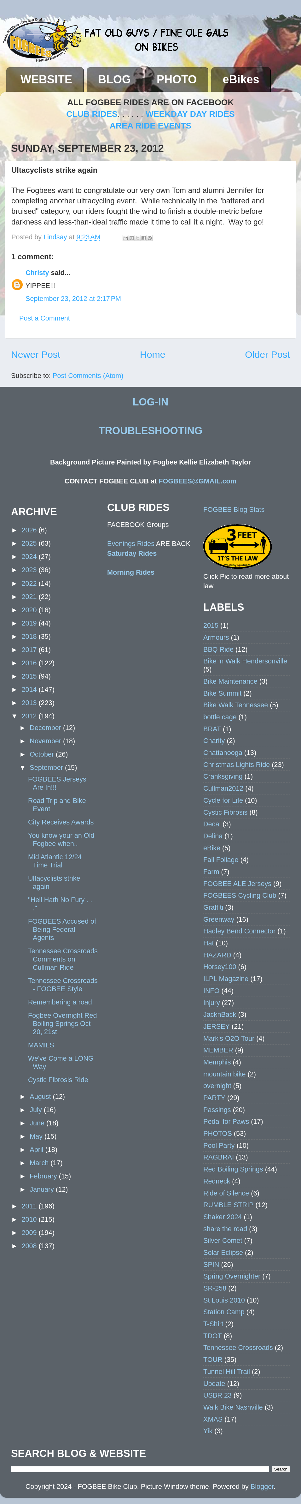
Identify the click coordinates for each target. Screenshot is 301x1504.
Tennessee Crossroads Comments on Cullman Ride (63, 959)
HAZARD (217, 955)
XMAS (213, 1419)
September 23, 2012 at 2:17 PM (73, 299)
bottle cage (220, 717)
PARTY (214, 1098)
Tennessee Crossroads (238, 1347)
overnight (217, 1086)
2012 (29, 716)
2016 (29, 663)
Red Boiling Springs (233, 1169)
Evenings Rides (130, 544)
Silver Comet (222, 1240)
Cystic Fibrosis (225, 812)
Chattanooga (222, 753)
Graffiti (213, 907)
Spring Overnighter (231, 1276)
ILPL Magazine (225, 979)
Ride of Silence (226, 1193)
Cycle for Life (223, 800)
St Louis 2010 (224, 1300)
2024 (29, 556)
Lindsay (56, 237)
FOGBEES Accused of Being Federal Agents (62, 929)
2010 (29, 1219)
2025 (29, 543)
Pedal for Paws (226, 1121)
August (41, 1096)
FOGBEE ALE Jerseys (237, 884)
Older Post (267, 354)
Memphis (217, 1062)
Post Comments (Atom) (88, 376)
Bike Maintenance (230, 681)
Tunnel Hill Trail (226, 1371)
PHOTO (177, 79)
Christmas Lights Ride (236, 765)
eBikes (241, 79)
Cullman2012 (223, 788)
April (37, 1149)
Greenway (218, 919)
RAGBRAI (218, 1157)
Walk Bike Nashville (233, 1407)
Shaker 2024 (222, 1217)
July (36, 1110)
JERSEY (216, 1026)
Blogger (262, 1486)
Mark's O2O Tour (228, 1038)
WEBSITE (46, 79)
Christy (37, 273)
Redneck (216, 1181)
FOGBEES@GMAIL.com (197, 481)
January (43, 1189)
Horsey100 (219, 967)
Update (214, 1383)
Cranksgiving (223, 776)
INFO (211, 991)
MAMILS (41, 1045)
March (40, 1163)
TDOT (212, 1336)
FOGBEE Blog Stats (233, 509)
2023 (29, 570)
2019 (29, 623)
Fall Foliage (221, 860)
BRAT (212, 729)
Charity (214, 741)
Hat (208, 943)
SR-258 (214, 1288)
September (47, 767)
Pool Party (219, 1145)
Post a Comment (44, 318)
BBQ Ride (218, 649)
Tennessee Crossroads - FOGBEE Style (63, 985)
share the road (225, 1229)
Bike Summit (222, 693)
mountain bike (224, 1074)
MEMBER (218, 1050)
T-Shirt (213, 1324)
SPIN (211, 1264)
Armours (216, 637)
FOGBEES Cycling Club (239, 895)
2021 (29, 597)
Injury (211, 1003)
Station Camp (224, 1312)
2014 (29, 689)
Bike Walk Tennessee (235, 705)
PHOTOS (217, 1133)
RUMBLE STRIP (228, 1205)
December (46, 728)
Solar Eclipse (223, 1252)
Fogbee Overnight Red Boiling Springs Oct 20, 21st (62, 1023)
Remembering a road (60, 1002)
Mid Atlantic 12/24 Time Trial (55, 861)
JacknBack (219, 1014)
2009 (29, 1233)
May (37, 1136)
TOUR (213, 1359)
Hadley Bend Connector (239, 931)
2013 (29, 703)
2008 (29, 1246)
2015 (29, 676)
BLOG (114, 79)
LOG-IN (150, 402)
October (43, 754)
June (38, 1123)
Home (152, 354)
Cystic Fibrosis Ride (58, 1080)
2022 (29, 583)
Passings (217, 1110)
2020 (29, 610)
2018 (29, 636)
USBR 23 (217, 1395)
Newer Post (35, 354)
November (46, 741)
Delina (213, 836)
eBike (211, 848)
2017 (29, 650)
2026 (29, 530)
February (44, 1176)
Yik (207, 1431)
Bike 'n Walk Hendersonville (245, 661)
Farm (211, 872)
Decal (212, 824)
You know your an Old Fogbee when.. (61, 839)
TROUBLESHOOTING (150, 430)
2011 (29, 1206)
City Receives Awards (61, 822)
